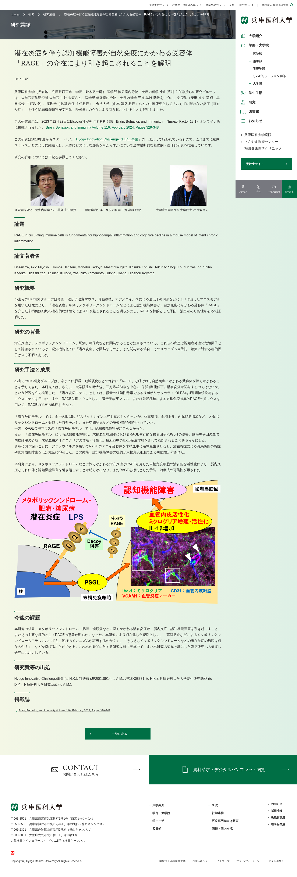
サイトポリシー (277, 861)
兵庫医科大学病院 (258, 135)
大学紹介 (250, 36)
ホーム (15, 14)
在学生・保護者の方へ (185, 5)
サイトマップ (222, 861)
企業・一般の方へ (239, 5)
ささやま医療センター (261, 141)
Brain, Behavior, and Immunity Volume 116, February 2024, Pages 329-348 (102, 127)
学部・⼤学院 (161, 813)
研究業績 (49, 14)
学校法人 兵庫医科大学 (275, 5)
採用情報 (276, 810)
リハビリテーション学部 (269, 76)
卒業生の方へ (213, 5)
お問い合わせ (200, 861)
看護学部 (259, 68)
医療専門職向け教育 (225, 821)
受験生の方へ (156, 5)
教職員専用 (278, 817)
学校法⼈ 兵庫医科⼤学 (172, 861)
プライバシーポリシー (249, 861)
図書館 (249, 111)
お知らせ (250, 121)
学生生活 (250, 93)
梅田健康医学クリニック (263, 148)
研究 (247, 102)
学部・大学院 (254, 45)
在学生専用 (278, 824)
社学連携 (218, 813)
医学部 (257, 54)
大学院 (257, 83)
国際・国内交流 (222, 828)
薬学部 (257, 61)
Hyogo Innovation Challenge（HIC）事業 (107, 139)
